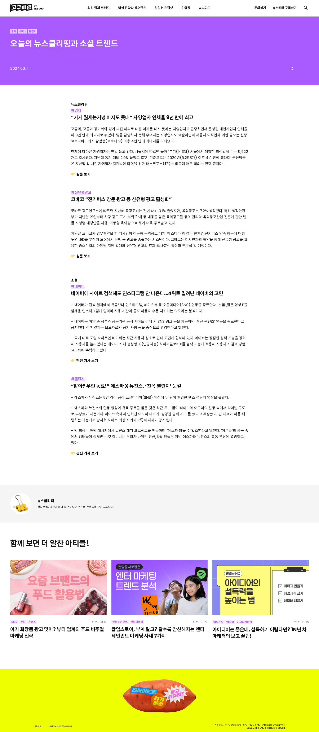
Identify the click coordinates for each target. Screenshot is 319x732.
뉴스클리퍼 (45, 500)
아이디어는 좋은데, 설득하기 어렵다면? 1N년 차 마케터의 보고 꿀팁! (259, 632)
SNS (14, 622)
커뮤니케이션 (244, 622)
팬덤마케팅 (136, 622)
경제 (13, 31)
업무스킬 (218, 622)
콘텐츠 (32, 622)
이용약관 (37, 726)
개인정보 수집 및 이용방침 (60, 726)
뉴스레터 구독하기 (285, 7)
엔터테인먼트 (120, 622)
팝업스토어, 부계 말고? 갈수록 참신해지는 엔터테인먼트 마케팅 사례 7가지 (157, 632)
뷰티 (22, 622)
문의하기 (260, 7)
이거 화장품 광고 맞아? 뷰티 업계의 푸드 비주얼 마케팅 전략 (57, 632)
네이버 (22, 31)
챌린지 (32, 31)
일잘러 (230, 622)
